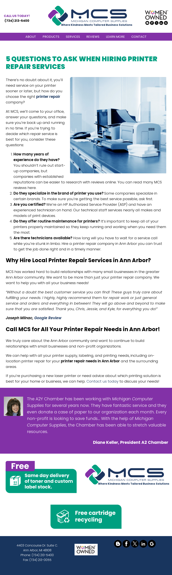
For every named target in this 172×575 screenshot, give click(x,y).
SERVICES (73, 36)
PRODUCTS (51, 36)
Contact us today (102, 381)
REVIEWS (92, 36)
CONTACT (139, 36)
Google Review (47, 318)
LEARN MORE (115, 36)
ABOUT (30, 36)
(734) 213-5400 (17, 18)
